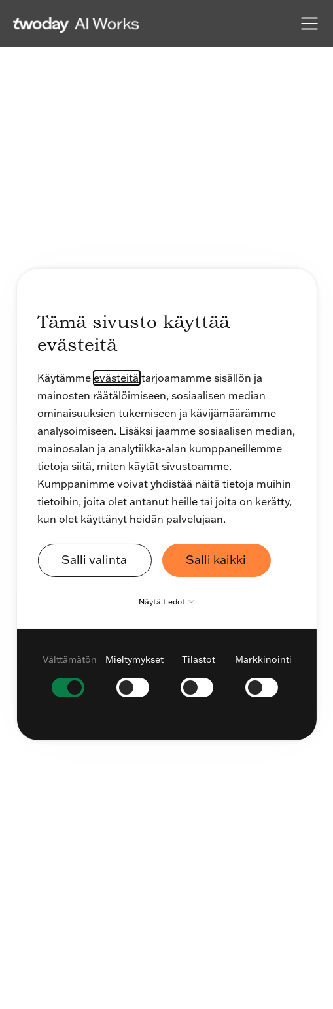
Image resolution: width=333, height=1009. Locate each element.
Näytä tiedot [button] (170, 601)
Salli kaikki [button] (216, 559)
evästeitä (116, 377)
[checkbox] (69, 675)
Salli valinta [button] (94, 559)
